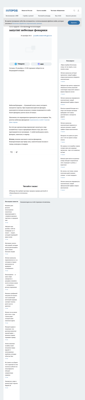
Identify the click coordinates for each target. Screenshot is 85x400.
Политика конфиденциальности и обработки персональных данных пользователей (22, 375)
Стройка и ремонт (28, 16)
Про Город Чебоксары (8, 329)
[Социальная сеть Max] (41, 64)
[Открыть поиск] (74, 10)
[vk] (11, 152)
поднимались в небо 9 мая (38, 120)
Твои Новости (6, 332)
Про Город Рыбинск (33, 332)
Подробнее (77, 372)
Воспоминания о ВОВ (12, 16)
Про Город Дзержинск (8, 336)
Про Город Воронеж (46, 329)
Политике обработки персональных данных (27, 23)
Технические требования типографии (32, 342)
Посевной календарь (44, 16)
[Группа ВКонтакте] (69, 331)
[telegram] (17, 152)
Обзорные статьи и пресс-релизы (51, 342)
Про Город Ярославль (34, 329)
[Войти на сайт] (78, 10)
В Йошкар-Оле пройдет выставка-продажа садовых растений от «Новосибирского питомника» (30, 193)
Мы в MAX (58, 16)
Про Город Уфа (45, 332)
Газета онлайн (41, 10)
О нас (4, 344)
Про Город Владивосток (21, 336)
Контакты (26, 344)
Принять (74, 22)
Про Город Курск (20, 332)
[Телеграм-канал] (19, 64)
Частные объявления (57, 10)
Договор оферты (7, 342)
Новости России (27, 10)
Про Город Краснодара (34, 336)
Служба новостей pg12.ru (42, 36)
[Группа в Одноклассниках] (73, 331)
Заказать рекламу (71, 16)
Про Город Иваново (59, 329)
